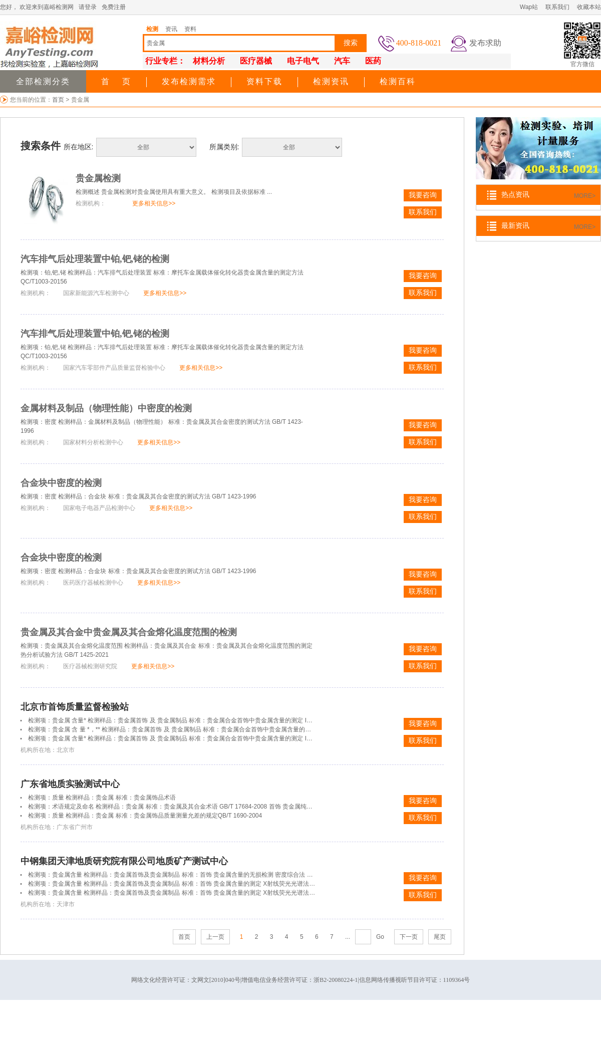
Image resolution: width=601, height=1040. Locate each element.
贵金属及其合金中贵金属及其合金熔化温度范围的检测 (129, 632)
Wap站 (529, 7)
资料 (190, 29)
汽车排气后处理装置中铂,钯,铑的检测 (95, 259)
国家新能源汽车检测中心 (96, 293)
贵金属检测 (98, 178)
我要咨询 (423, 195)
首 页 (116, 81)
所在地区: (79, 147)
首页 (59, 99)
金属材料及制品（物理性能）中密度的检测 (106, 408)
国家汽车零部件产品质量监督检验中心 (114, 367)
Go (380, 936)
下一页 (409, 936)
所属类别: (224, 147)
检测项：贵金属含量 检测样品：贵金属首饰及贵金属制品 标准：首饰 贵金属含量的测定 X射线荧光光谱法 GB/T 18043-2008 (193, 883)
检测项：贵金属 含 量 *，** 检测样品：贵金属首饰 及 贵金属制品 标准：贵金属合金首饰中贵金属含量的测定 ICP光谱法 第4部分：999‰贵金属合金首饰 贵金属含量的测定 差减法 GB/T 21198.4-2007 (293, 729)
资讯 (171, 29)
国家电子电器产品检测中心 (99, 507)
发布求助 (485, 43)
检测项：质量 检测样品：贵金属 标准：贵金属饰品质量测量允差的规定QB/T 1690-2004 (145, 815)
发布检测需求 (189, 81)
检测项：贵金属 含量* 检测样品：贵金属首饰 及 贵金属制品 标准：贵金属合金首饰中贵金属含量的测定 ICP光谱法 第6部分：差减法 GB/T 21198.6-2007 (231, 738)
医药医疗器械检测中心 (93, 582)
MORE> (584, 195)
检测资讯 (331, 81)
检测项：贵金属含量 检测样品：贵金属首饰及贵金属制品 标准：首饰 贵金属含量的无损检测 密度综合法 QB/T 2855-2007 (189, 874)
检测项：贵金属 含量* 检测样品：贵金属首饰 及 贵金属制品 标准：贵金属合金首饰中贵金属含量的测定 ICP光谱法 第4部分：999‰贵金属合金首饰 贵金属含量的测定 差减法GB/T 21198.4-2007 (285, 720)
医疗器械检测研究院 (90, 666)
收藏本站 (589, 7)
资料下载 (264, 81)
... (347, 936)
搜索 (351, 43)
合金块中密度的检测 (61, 483)
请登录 (88, 7)
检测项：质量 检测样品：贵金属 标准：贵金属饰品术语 (102, 797)
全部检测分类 (43, 81)
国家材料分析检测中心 (93, 442)
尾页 (440, 936)
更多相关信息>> (153, 203)
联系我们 (557, 7)
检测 (152, 29)
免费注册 (114, 7)
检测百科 (398, 81)
